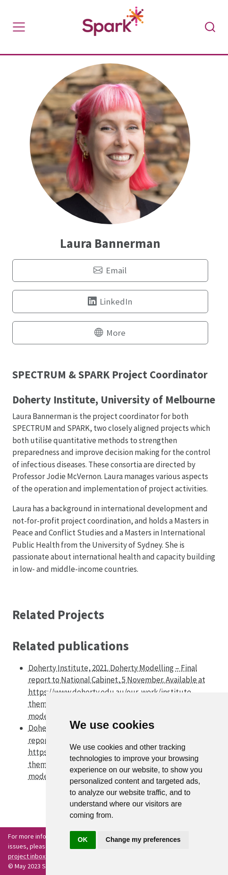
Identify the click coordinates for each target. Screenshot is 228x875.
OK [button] (83, 839)
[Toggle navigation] (19, 26)
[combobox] (210, 27)
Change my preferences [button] (143, 839)
